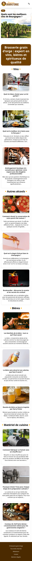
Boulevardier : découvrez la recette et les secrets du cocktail (16, 291)
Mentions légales (16, 557)
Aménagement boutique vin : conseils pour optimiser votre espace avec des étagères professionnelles (16, 171)
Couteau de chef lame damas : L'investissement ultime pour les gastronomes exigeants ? (16, 526)
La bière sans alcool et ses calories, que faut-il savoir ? (16, 371)
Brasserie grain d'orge (16, 546)
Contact (16, 554)
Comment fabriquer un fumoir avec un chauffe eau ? (16, 451)
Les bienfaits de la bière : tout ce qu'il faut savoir (16, 334)
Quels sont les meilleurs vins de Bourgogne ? (13, 15)
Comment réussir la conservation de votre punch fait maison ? (16, 217)
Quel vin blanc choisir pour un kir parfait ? (16, 95)
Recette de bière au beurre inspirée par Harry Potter (16, 408)
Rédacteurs (16, 551)
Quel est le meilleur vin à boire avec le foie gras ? (16, 132)
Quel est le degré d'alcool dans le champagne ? (16, 254)
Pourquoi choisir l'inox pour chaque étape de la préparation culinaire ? (16, 488)
